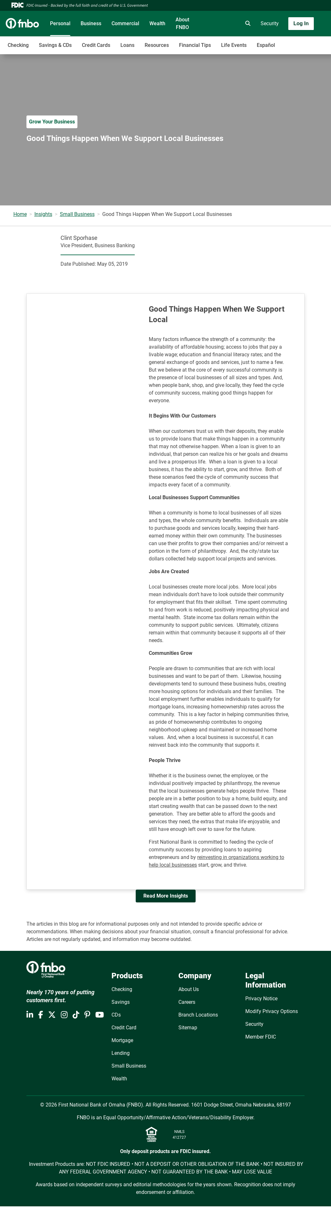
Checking (18, 45)
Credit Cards (96, 45)
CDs (116, 1015)
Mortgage (122, 1040)
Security (270, 23)
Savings (121, 1002)
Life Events (234, 45)
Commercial (125, 23)
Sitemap (187, 1028)
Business (91, 23)
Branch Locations (198, 1015)
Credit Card (124, 1028)
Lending (121, 1053)
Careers (186, 1002)
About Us (188, 989)
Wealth (157, 23)
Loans (127, 45)
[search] (246, 23)
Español (266, 45)
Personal (60, 23)
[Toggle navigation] (281, 41)
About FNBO (182, 23)
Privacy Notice (261, 999)
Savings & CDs (55, 45)
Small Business (77, 214)
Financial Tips (195, 45)
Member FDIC (260, 1037)
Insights (43, 214)
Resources (157, 45)
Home (20, 214)
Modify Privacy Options (271, 1011)
